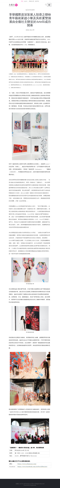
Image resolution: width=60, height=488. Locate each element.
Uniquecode (33, 485)
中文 (22, 1)
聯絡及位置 (31, 1)
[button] (46, 4)
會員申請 (37, 1)
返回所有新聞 (30, 10)
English (25, 1)
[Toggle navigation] (49, 5)
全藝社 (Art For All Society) (23, 483)
